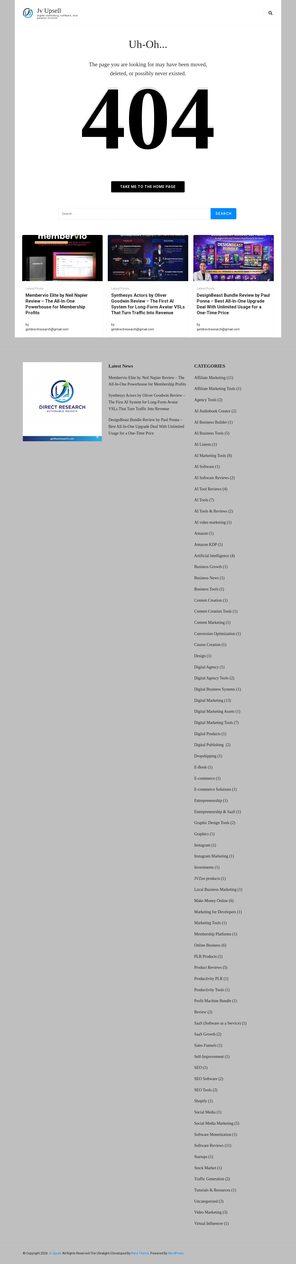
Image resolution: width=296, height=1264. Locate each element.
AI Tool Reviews (208, 489)
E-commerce (204, 778)
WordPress (176, 1253)
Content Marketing (209, 622)
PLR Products (205, 956)
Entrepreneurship (208, 800)
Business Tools (206, 589)
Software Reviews (209, 1145)
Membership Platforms (212, 934)
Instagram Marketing (211, 856)
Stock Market (205, 1167)
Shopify (200, 1101)
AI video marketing (210, 522)
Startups (200, 1156)
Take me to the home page (148, 187)
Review (200, 1012)
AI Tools (201, 500)
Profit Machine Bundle (212, 1001)
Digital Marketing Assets (214, 711)
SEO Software (205, 1079)
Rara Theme (140, 1253)
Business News (206, 578)
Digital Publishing (209, 745)
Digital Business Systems (214, 689)
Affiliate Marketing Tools (215, 388)
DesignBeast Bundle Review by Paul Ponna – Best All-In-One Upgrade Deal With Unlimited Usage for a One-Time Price (233, 304)
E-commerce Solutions (212, 789)
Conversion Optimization (214, 633)
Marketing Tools (207, 923)
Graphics (201, 834)
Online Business (207, 945)
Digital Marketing (208, 700)
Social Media (205, 1112)
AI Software (204, 466)
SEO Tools (203, 1090)
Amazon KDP (205, 544)
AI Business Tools (209, 433)
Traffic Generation (209, 1179)
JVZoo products (207, 878)
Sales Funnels (205, 1045)
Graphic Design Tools (211, 822)
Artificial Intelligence (211, 555)
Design (200, 656)
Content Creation (208, 600)
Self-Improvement (209, 1056)
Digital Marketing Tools (213, 722)
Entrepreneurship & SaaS (214, 811)
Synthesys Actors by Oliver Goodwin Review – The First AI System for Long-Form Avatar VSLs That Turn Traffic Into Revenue (148, 304)
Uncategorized (206, 1201)
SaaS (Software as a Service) (217, 1023)
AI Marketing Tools (210, 455)
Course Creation (207, 644)
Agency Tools (205, 400)
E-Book (200, 767)
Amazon (201, 533)
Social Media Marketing (213, 1123)
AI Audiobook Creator (212, 411)
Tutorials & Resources (212, 1190)
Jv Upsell (49, 10)
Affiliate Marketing (210, 377)
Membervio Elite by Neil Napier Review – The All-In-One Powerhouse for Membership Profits (57, 304)
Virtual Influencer (208, 1223)
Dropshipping (205, 756)
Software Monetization (212, 1134)
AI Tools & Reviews (210, 511)
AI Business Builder (210, 422)
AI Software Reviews (211, 478)
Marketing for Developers (215, 912)
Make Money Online (211, 900)
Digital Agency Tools (211, 678)
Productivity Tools (209, 989)
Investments (204, 867)
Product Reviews (208, 967)
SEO (198, 1067)
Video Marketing (208, 1212)
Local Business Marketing (215, 889)
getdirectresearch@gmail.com (47, 329)
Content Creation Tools (213, 611)
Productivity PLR (208, 978)
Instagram (202, 845)
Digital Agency (206, 667)
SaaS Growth (205, 1034)
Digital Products (207, 734)
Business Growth (208, 566)
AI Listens (202, 444)
